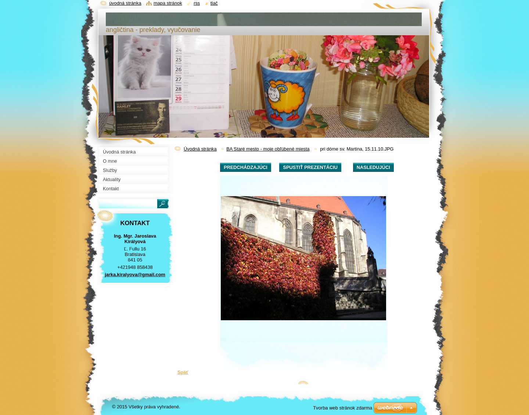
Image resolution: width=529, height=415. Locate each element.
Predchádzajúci (245, 167)
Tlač (214, 3)
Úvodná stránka (200, 149)
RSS (197, 3)
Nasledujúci (373, 167)
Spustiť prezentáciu (310, 167)
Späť (182, 372)
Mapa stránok (168, 3)
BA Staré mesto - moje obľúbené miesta (267, 149)
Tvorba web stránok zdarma (342, 408)
